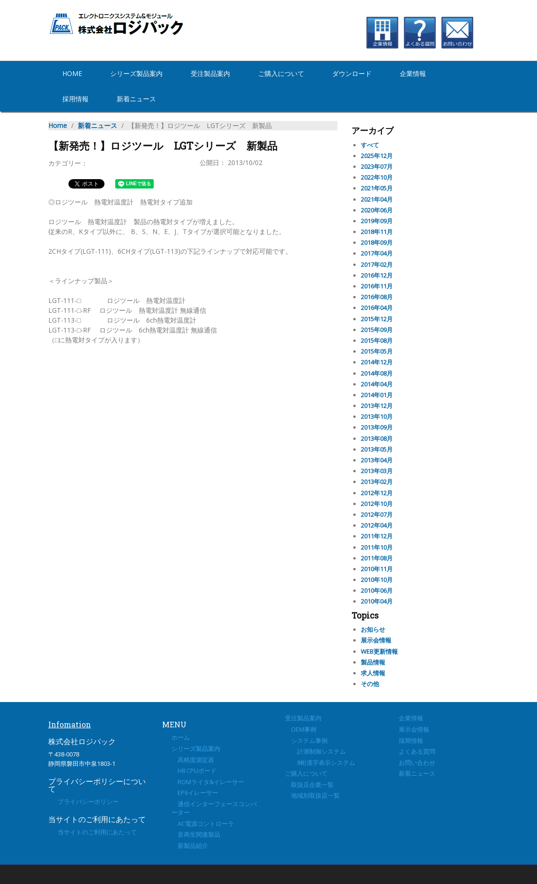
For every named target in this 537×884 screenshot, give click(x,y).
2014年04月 (377, 384)
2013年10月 (377, 416)
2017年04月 (377, 253)
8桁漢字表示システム (320, 762)
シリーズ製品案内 (136, 73)
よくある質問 (417, 751)
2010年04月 (377, 601)
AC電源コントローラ (203, 823)
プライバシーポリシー (88, 801)
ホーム (181, 737)
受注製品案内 (210, 73)
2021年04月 (377, 199)
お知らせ (373, 629)
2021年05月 (377, 188)
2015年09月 (377, 329)
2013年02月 (377, 481)
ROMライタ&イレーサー (208, 782)
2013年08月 (377, 438)
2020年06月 (377, 210)
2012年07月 (377, 514)
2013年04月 (377, 460)
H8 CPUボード (194, 770)
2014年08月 (377, 373)
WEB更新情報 (379, 651)
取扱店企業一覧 (309, 784)
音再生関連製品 (196, 834)
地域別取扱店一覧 (312, 795)
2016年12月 (377, 275)
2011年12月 (377, 536)
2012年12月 (377, 493)
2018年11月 (377, 231)
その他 (370, 684)
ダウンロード (352, 73)
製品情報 (373, 662)
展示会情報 (376, 640)
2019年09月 (377, 221)
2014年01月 (377, 395)
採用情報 (75, 98)
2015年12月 (377, 319)
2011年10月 (377, 547)
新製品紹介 (190, 845)
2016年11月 (377, 286)
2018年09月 (377, 242)
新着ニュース (136, 98)
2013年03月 (377, 471)
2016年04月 (377, 307)
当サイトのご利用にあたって (97, 832)
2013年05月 (377, 449)
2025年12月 (377, 155)
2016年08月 (377, 297)
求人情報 (373, 673)
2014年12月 (377, 362)
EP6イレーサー (195, 792)
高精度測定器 (193, 760)
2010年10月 (377, 579)
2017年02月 (377, 264)
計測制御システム (315, 751)
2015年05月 (377, 351)
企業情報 (413, 73)
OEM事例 (300, 729)
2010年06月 (377, 590)
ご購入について (281, 73)
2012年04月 (377, 525)
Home (72, 73)
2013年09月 (377, 427)
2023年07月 (377, 166)
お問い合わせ (417, 762)
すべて (370, 145)
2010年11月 (377, 569)
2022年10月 (377, 177)
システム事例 (306, 740)
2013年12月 (377, 405)
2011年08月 (377, 558)
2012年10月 (377, 503)
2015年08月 (377, 340)
